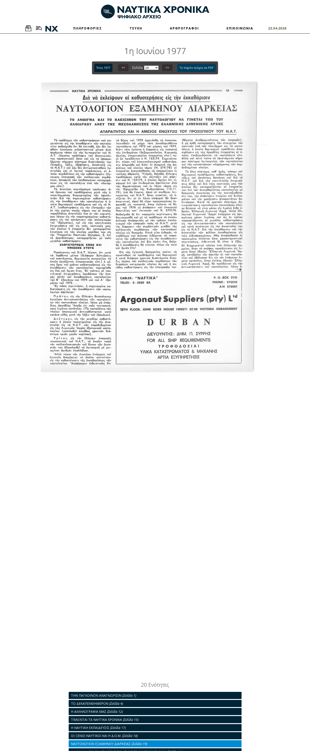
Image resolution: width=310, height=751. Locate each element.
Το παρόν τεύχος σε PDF (196, 68)
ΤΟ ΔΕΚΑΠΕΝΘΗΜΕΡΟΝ (97, 703)
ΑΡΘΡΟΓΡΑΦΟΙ (184, 28)
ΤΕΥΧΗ (136, 28)
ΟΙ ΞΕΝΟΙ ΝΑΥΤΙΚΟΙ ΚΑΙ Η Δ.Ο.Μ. (104, 736)
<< (123, 67)
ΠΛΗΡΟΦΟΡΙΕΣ (87, 28)
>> (167, 67)
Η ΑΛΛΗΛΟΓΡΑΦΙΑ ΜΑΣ (97, 711)
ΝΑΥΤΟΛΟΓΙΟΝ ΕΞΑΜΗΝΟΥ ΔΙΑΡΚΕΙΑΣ (109, 744)
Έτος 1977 (103, 68)
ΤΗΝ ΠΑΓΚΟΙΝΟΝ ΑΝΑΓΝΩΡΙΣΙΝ (103, 695)
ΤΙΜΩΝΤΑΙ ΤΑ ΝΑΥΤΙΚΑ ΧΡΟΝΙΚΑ (105, 719)
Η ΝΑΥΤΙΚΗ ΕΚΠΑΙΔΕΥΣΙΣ (98, 727)
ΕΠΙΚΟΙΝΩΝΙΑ (240, 28)
